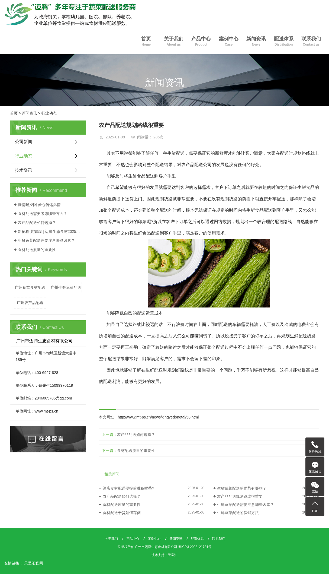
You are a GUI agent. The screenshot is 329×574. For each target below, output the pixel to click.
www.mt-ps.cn (46, 411)
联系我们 (311, 41)
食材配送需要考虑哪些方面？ (42, 213)
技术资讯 (23, 170)
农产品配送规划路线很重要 (240, 496)
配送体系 (283, 41)
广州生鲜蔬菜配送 (66, 287)
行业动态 (49, 113)
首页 (146, 41)
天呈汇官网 (33, 563)
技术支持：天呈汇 (164, 555)
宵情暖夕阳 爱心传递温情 (39, 204)
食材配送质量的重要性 (37, 250)
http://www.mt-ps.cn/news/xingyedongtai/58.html (158, 417)
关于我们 (173, 41)
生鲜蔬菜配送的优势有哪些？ (241, 488)
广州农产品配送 (30, 302)
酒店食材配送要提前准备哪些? (128, 488)
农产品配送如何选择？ (37, 222)
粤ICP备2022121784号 (194, 547)
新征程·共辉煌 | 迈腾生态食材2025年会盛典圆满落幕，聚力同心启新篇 (50, 231)
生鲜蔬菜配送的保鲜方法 (238, 512)
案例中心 (228, 41)
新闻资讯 (256, 41)
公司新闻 (23, 141)
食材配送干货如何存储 (122, 512)
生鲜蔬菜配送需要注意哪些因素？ (46, 240)
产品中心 (201, 41)
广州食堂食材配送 (30, 287)
